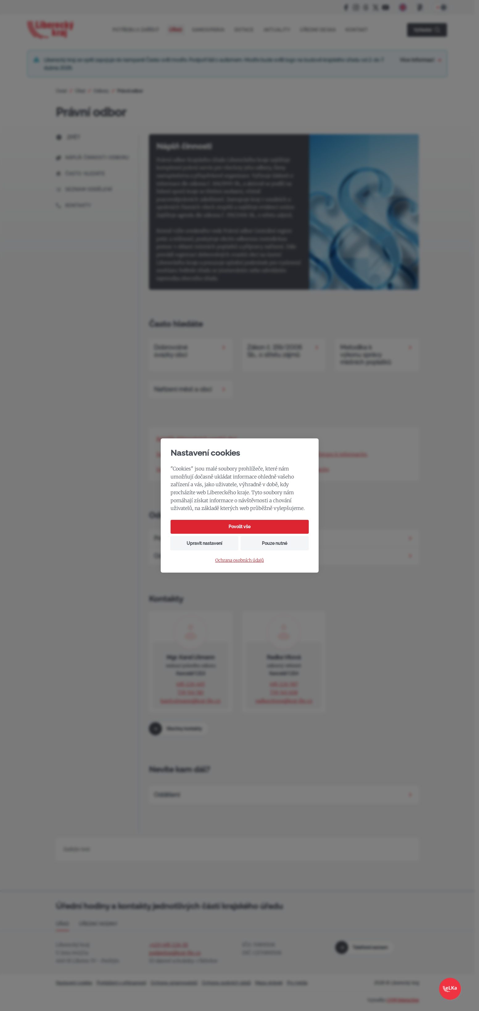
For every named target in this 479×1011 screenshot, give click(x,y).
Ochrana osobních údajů (239, 560)
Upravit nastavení (204, 543)
